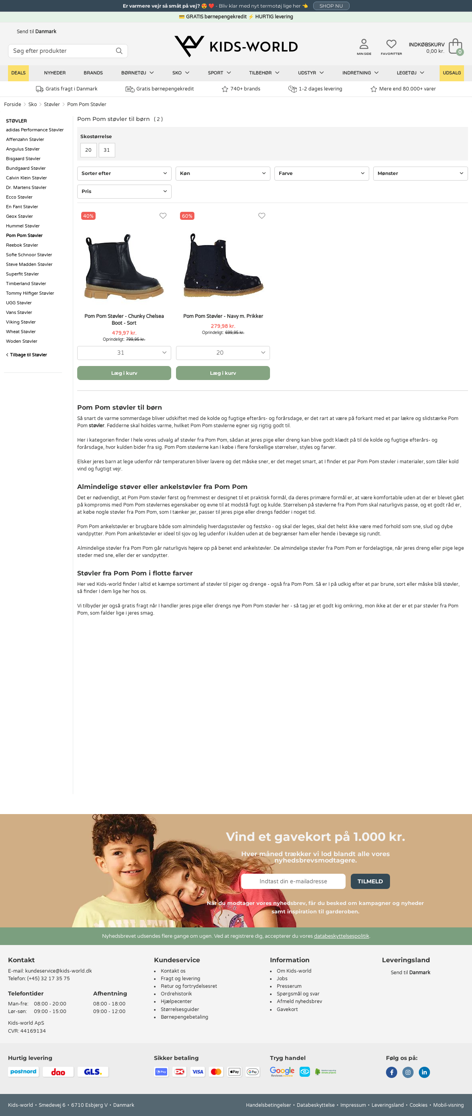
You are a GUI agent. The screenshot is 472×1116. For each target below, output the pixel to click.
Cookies (419, 1105)
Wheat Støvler (21, 331)
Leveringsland (388, 1105)
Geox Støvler (19, 216)
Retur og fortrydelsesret (189, 986)
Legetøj (410, 73)
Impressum (353, 1105)
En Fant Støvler (22, 206)
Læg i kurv (124, 373)
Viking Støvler (21, 322)
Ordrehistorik (176, 994)
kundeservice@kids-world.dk (58, 971)
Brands (93, 73)
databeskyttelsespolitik (341, 936)
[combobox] (124, 353)
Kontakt (21, 960)
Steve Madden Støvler (29, 264)
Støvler (52, 104)
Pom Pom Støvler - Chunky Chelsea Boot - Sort (124, 320)
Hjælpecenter (176, 1001)
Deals (18, 73)
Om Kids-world (294, 971)
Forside (12, 104)
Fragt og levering (180, 978)
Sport (219, 73)
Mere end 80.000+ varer (403, 89)
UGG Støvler (19, 303)
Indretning (360, 73)
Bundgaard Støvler (26, 168)
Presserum (289, 986)
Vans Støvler (19, 312)
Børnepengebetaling (184, 1017)
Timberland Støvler (26, 283)
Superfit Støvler (22, 274)
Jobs (282, 978)
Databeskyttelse (316, 1105)
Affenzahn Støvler (25, 139)
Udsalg (452, 73)
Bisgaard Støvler (23, 158)
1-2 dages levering (315, 89)
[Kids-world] (236, 47)
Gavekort (287, 1009)
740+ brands (241, 89)
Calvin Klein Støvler (26, 178)
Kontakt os (173, 971)
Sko (181, 73)
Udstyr (311, 73)
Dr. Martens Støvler (26, 187)
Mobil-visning (448, 1105)
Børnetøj (137, 73)
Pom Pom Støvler (86, 104)
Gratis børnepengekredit (160, 89)
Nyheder (55, 73)
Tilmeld (370, 881)
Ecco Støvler (19, 197)
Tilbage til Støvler (26, 355)
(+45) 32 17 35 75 (48, 978)
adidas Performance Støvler (35, 130)
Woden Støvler (21, 341)
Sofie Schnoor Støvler (29, 254)
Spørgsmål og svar (298, 994)
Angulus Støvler (23, 149)
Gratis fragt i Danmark (67, 89)
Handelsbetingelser (268, 1105)
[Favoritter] (163, 216)
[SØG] (119, 51)
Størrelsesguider (180, 1009)
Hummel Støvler (23, 226)
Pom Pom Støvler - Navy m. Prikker (223, 316)
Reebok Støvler (22, 245)
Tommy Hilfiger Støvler (30, 293)
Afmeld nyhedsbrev (299, 1001)
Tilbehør (264, 73)
